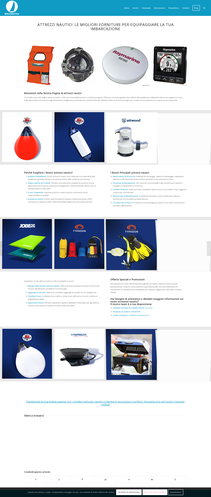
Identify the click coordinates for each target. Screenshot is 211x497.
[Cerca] (204, 8)
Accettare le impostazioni (129, 492)
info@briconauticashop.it (139, 315)
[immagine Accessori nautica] (80, 138)
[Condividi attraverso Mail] (152, 479)
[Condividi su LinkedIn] (105, 479)
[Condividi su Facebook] (36, 479)
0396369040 (135, 311)
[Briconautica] (12, 8)
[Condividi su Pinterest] (82, 479)
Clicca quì (148, 308)
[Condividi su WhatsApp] (59, 479)
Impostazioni (175, 492)
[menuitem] (126, 8)
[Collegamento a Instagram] (175, 479)
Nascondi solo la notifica (155, 492)
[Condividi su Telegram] (128, 479)
